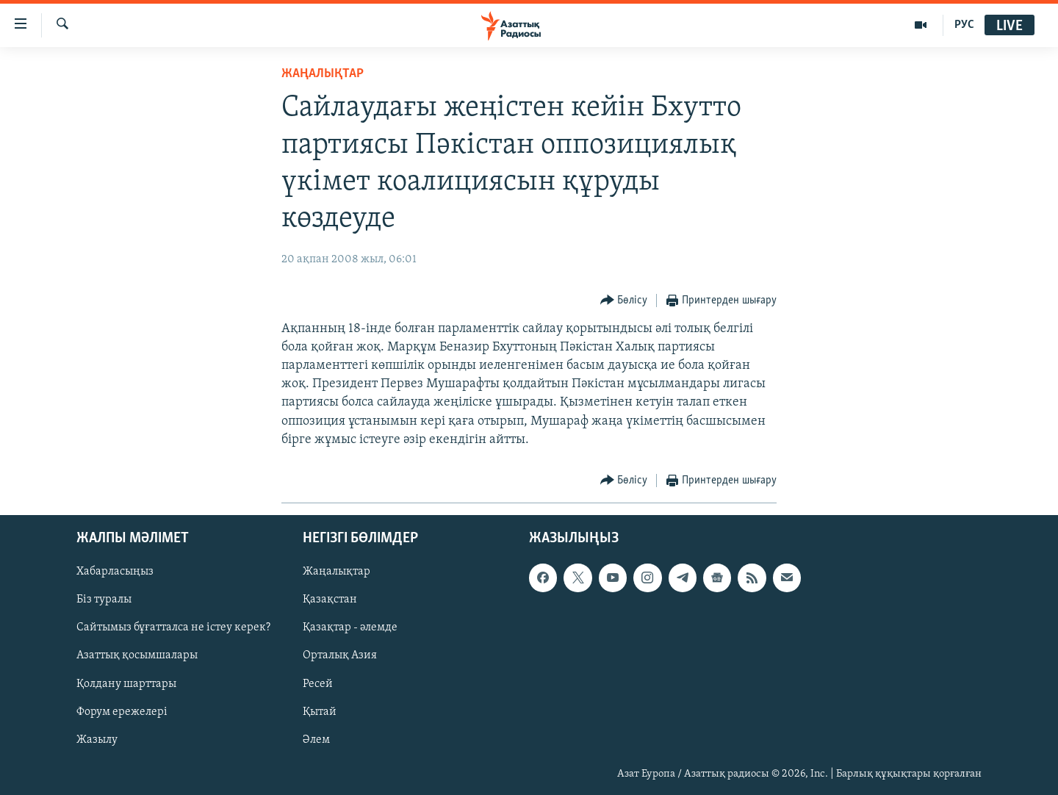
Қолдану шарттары (126, 684)
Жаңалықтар (336, 572)
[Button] (624, 301)
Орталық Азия (340, 656)
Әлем (316, 740)
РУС (964, 25)
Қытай (320, 712)
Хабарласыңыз (115, 572)
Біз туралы (104, 599)
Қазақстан (330, 599)
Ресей (318, 684)
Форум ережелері (122, 712)
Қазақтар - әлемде (350, 627)
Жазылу (97, 740)
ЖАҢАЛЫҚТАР (322, 74)
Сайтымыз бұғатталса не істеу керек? (173, 627)
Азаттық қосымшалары (137, 656)
